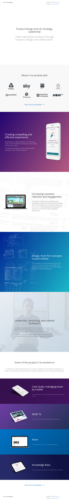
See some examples (33, 104)
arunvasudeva (55, 4)
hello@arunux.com (55, 2)
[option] (53, 142)
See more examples (33, 485)
